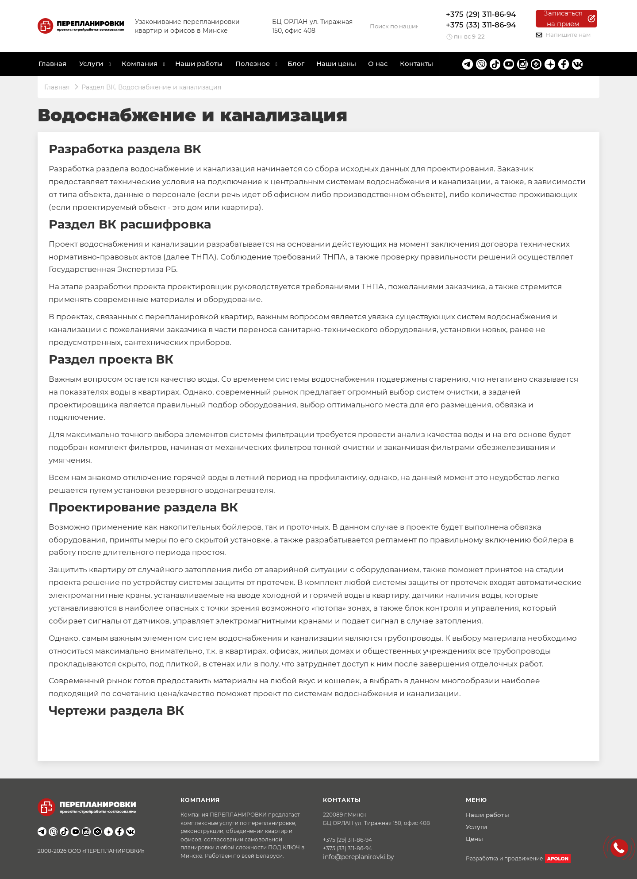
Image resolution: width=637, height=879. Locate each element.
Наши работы (199, 64)
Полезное (252, 64)
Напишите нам (563, 34)
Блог (296, 64)
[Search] (393, 26)
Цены (474, 838)
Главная (52, 64)
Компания (139, 64)
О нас (378, 64)
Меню (476, 800)
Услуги (476, 826)
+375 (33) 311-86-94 (481, 24)
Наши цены (336, 64)
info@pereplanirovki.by (358, 857)
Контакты (416, 64)
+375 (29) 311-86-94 (481, 14)
